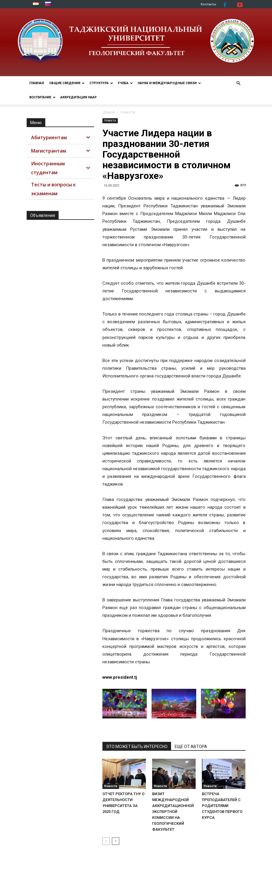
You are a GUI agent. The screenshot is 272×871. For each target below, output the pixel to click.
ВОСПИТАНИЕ (42, 97)
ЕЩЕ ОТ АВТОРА (191, 746)
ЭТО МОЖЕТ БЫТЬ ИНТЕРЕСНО (137, 746)
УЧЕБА (125, 83)
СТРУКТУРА (101, 83)
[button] (238, 83)
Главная (36, 83)
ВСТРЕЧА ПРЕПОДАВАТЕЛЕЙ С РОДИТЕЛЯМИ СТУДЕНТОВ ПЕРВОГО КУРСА (222, 806)
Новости (110, 120)
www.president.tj (119, 677)
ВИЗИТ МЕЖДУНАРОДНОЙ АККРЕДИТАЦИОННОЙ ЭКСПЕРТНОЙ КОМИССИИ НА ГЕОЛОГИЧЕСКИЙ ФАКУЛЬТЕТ (173, 812)
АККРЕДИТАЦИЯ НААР (78, 97)
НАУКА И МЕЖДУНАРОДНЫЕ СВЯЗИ (169, 83)
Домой (108, 112)
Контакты (208, 4)
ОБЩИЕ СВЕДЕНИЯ (67, 83)
